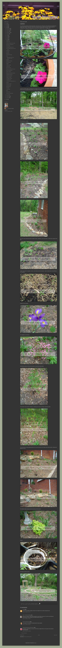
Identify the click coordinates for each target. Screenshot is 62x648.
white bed (38, 604)
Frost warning (8, 62)
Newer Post (22, 635)
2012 (6, 23)
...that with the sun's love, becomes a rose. (10, 58)
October (7, 31)
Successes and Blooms (9, 44)
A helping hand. (8, 79)
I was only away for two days (10, 43)
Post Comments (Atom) (27, 636)
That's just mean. (9, 83)
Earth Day (7, 53)
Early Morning (8, 86)
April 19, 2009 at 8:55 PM (26, 624)
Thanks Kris (8, 41)
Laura (24, 609)
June (7, 36)
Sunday (7, 82)
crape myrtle (29, 604)
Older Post (55, 635)
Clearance (7, 40)
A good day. (8, 66)
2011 (6, 24)
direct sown (32, 604)
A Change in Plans (9, 78)
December (8, 28)
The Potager (8, 45)
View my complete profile (8, 111)
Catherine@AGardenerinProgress (28, 627)
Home (39, 635)
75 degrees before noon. (10, 47)
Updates (7, 59)
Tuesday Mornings (9, 54)
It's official (7, 87)
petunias (36, 604)
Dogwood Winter (8, 77)
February (7, 96)
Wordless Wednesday (9, 93)
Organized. (8, 50)
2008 (6, 99)
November (8, 29)
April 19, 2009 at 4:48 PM (26, 618)
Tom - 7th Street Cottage (10, 108)
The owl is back (8, 85)
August (7, 33)
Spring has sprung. (9, 75)
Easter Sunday (8, 71)
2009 (6, 27)
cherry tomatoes (25, 604)
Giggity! (7, 63)
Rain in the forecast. (9, 70)
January (7, 97)
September (8, 32)
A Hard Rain (8, 89)
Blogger (35, 642)
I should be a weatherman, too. (11, 81)
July (7, 35)
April (7, 39)
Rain (7, 56)
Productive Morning (9, 74)
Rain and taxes (8, 67)
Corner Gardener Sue (26, 621)
